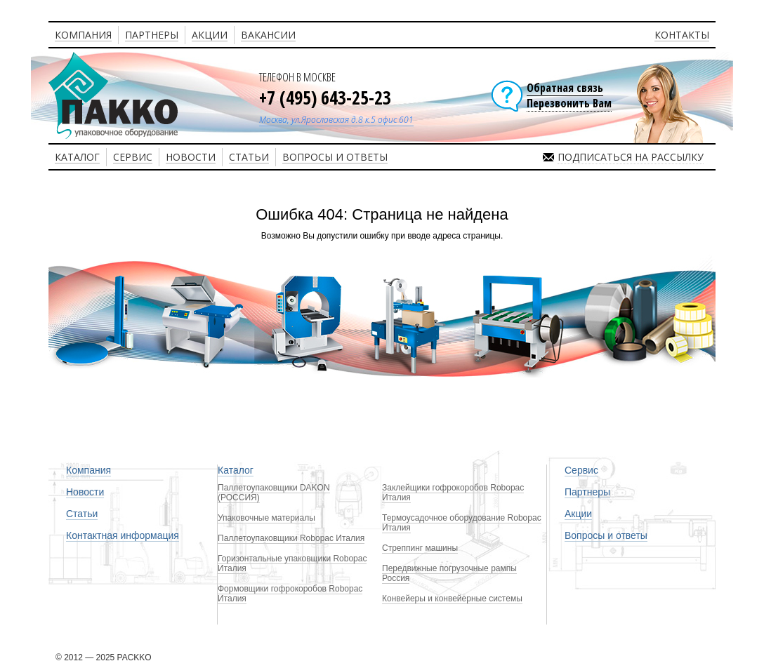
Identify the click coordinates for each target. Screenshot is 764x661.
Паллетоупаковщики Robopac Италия (291, 538)
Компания (88, 470)
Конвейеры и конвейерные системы (452, 598)
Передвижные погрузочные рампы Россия (449, 573)
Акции (578, 513)
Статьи (82, 513)
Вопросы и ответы (606, 535)
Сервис (581, 470)
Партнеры (587, 492)
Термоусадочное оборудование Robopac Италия (461, 523)
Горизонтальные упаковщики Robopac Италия (292, 563)
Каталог (235, 470)
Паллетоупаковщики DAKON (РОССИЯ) (274, 492)
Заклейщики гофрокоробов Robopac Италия (453, 492)
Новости (85, 492)
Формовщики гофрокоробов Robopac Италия (290, 593)
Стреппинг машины (420, 548)
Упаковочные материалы (266, 518)
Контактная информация (122, 535)
